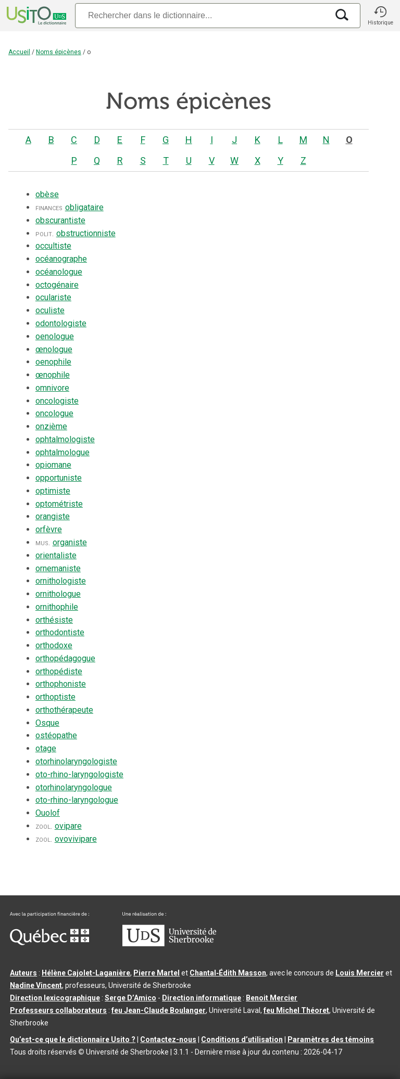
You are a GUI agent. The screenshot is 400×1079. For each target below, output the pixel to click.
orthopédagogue (65, 658)
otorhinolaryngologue (73, 787)
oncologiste (57, 401)
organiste (70, 542)
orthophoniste (60, 684)
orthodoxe (53, 645)
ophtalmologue (62, 452)
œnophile (52, 375)
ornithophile (56, 607)
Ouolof (47, 813)
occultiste (53, 246)
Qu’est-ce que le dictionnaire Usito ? (72, 1039)
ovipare (68, 826)
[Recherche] (201, 15)
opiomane (53, 465)
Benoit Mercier (271, 998)
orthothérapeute (64, 710)
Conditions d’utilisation (242, 1039)
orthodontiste (59, 632)
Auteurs (23, 973)
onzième (51, 426)
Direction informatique (201, 998)
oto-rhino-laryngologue (76, 800)
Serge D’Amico (130, 998)
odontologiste (60, 323)
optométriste (59, 504)
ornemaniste (58, 568)
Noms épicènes (58, 52)
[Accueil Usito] (35, 15)
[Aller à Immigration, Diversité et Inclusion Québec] (49, 943)
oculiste (50, 310)
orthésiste (54, 620)
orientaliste (56, 555)
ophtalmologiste (65, 439)
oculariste (53, 297)
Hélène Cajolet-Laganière (86, 973)
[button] (380, 15)
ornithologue (58, 594)
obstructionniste (86, 233)
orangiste (52, 516)
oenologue (54, 336)
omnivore (52, 388)
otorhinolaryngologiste (76, 761)
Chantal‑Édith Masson (228, 973)
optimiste (52, 491)
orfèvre (48, 529)
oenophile (53, 362)
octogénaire (57, 285)
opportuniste (58, 478)
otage (45, 748)
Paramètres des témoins (331, 1039)
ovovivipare (76, 839)
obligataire (84, 207)
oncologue (54, 413)
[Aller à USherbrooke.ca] (169, 944)
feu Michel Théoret (296, 1010)
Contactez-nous (168, 1039)
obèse (47, 194)
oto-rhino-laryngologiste (79, 774)
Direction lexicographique (55, 998)
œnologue (53, 349)
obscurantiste (60, 220)
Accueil (19, 52)
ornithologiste (60, 581)
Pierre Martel (156, 973)
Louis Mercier (359, 973)
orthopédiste (58, 671)
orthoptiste (55, 697)
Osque (47, 723)
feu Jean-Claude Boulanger (158, 1010)
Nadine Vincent (36, 985)
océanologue (58, 272)
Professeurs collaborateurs (58, 1010)
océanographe (61, 259)
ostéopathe (56, 735)
